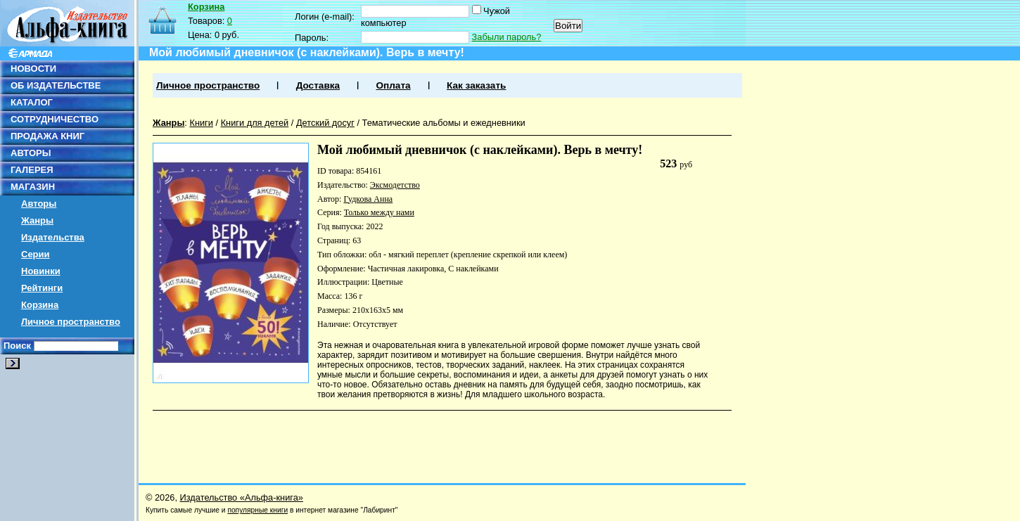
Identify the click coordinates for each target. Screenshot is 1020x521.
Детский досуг (325, 122)
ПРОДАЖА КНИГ (47, 136)
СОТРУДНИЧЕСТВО (54, 119)
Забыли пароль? (507, 37)
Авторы (38, 203)
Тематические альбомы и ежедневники (443, 122)
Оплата (393, 85)
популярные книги (257, 510)
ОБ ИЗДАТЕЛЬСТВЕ (56, 85)
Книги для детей (255, 122)
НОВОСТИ (33, 68)
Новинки (40, 271)
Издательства (52, 237)
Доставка (318, 85)
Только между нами (379, 212)
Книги (201, 122)
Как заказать (476, 85)
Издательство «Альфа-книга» (241, 497)
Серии (35, 254)
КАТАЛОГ (32, 102)
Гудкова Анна (368, 199)
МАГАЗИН (33, 186)
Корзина (39, 305)
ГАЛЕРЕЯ (32, 170)
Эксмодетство (395, 185)
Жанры (37, 220)
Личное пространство (70, 321)
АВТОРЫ (31, 153)
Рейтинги (42, 288)
